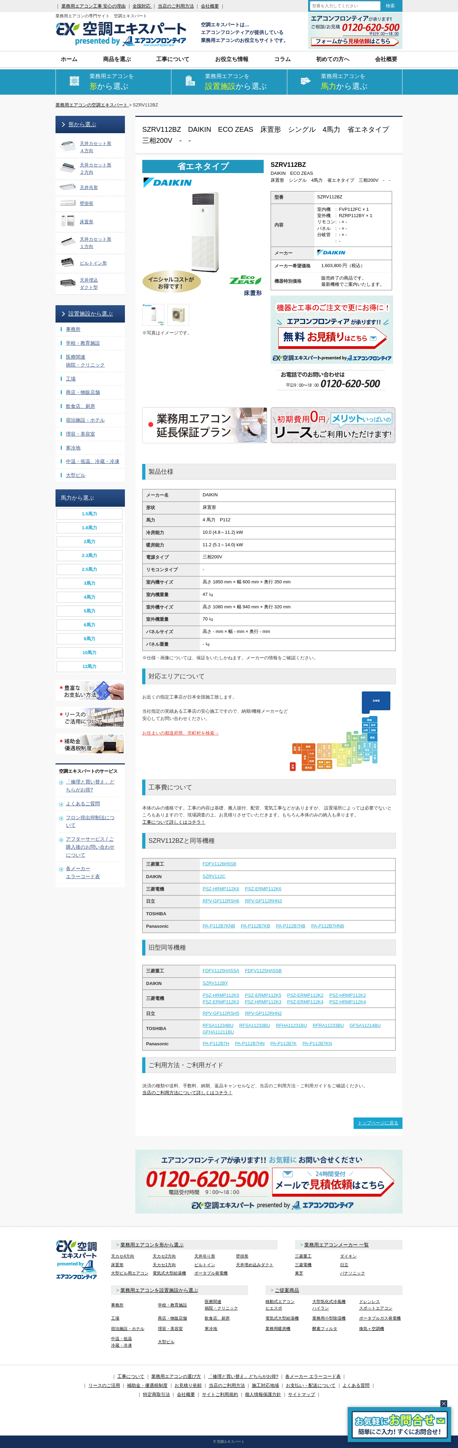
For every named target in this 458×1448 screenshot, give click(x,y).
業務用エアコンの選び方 (176, 1376)
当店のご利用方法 (176, 6)
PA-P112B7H (216, 1043)
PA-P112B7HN (250, 1043)
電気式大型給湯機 (169, 1273)
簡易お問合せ (399, 1424)
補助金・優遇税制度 (147, 1385)
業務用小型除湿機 (329, 1318)
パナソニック (352, 1273)
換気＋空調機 (371, 1328)
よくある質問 (356, 1385)
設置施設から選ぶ (90, 314)
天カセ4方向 (122, 1256)
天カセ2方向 (164, 1256)
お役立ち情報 (231, 59)
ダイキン (348, 1256)
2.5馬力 (89, 569)
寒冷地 (73, 448)
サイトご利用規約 (220, 1394)
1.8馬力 (89, 527)
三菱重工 (303, 1256)
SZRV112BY (215, 983)
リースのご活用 (104, 1385)
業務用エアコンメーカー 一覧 (336, 1245)
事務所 (73, 329)
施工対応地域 (265, 1385)
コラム (282, 59)
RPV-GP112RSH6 (221, 900)
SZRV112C (214, 876)
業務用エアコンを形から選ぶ (152, 1245)
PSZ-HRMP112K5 (221, 995)
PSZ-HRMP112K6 (221, 888)
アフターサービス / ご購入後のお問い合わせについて (90, 847)
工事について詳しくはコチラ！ (173, 822)
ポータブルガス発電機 (380, 1318)
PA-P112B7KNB (219, 925)
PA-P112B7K (283, 1043)
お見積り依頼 (188, 1385)
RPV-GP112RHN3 (263, 900)
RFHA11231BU (291, 1025)
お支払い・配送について (311, 1385)
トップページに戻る (378, 1122)
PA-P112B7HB (290, 925)
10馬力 (89, 652)
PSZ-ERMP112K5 (263, 995)
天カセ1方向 (164, 1264)
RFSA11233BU (254, 1025)
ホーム (69, 59)
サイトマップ (301, 1394)
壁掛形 (242, 1256)
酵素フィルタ (324, 1328)
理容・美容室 (80, 434)
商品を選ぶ (117, 59)
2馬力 (89, 541)
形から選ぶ (82, 124)
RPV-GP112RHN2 (263, 1013)
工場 (71, 379)
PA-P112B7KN (317, 1043)
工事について (172, 59)
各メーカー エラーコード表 (313, 1376)
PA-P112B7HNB (327, 925)
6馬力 (89, 624)
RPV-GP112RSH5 (221, 1013)
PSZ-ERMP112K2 (305, 995)
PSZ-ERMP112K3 (221, 1001)
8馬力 (89, 638)
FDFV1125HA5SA (221, 970)
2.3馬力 (89, 555)
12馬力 (89, 666)
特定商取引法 (156, 1394)
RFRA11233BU (328, 1025)
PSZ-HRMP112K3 (263, 1001)
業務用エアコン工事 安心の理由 (93, 6)
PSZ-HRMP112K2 (347, 995)
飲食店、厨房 (80, 406)
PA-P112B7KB (255, 925)
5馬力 (89, 611)
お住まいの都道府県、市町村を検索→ (180, 733)
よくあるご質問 (83, 803)
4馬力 (89, 597)
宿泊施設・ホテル (85, 420)
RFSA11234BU (218, 1025)
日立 (344, 1264)
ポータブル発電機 (211, 1273)
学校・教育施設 (83, 343)
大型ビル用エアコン (130, 1273)
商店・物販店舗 (83, 392)
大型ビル (75, 475)
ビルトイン (204, 1264)
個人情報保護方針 (263, 1394)
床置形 (117, 1264)
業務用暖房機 (277, 1328)
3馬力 (89, 583)
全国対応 (142, 6)
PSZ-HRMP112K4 (347, 1001)
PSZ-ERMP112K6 (263, 888)
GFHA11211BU (218, 1032)
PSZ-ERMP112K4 (305, 1001)
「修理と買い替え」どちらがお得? (243, 1376)
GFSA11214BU (365, 1025)
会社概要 (210, 6)
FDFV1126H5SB (219, 863)
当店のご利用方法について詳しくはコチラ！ (187, 1092)
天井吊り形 (204, 1256)
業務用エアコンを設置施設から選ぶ (159, 1290)
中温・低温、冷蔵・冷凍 (92, 461)
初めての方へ (332, 59)
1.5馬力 (89, 513)
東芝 (299, 1273)
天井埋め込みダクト (254, 1264)
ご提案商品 (287, 1290)
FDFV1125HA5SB (263, 970)
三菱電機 (303, 1264)
